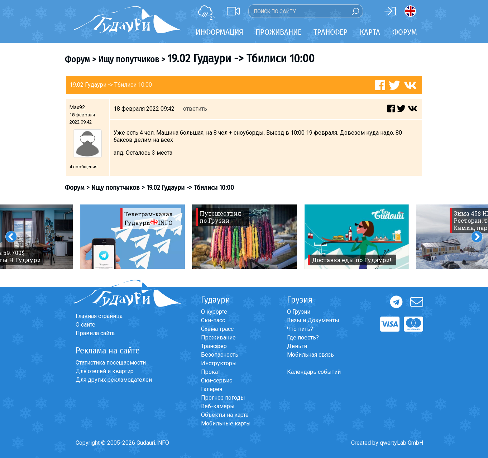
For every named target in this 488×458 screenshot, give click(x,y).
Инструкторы (219, 363)
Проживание (218, 337)
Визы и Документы (313, 320)
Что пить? (300, 329)
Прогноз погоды (223, 397)
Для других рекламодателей (114, 379)
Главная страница (99, 316)
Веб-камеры (218, 406)
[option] (132, 236)
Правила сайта (95, 333)
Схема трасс (217, 329)
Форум (404, 32)
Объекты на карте (225, 414)
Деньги (297, 346)
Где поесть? (303, 337)
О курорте (214, 311)
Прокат (210, 371)
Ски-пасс (213, 320)
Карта (370, 32)
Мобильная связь (310, 354)
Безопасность (219, 354)
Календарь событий (314, 371)
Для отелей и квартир (105, 371)
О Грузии (298, 311)
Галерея (211, 389)
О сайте (85, 324)
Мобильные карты (226, 423)
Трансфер (214, 346)
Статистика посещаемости (111, 362)
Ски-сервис (216, 380)
